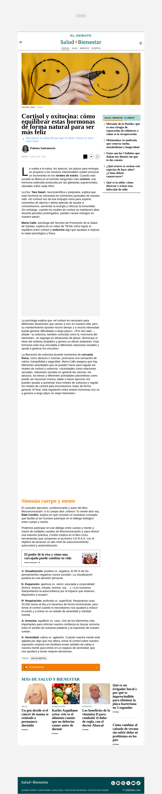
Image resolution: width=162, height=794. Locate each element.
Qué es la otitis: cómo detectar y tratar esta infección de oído (119, 186)
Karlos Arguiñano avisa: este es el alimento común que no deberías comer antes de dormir (65, 719)
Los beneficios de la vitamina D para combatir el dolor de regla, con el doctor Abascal (96, 717)
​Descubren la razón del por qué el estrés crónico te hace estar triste (60, 139)
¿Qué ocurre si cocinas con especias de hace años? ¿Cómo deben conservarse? (123, 171)
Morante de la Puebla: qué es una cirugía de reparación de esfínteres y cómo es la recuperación (123, 129)
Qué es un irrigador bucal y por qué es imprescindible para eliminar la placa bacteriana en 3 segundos (125, 696)
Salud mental (39, 658)
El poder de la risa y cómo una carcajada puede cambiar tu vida (47, 556)
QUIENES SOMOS (29, 790)
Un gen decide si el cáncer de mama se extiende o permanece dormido (35, 717)
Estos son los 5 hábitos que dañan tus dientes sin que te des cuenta (123, 157)
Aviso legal (58, 790)
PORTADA (65, 48)
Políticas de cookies (98, 790)
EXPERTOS (96, 48)
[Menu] (19, 38)
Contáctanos (44, 790)
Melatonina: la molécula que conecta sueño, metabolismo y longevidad (122, 143)
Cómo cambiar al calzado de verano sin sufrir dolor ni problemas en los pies (125, 732)
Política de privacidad (76, 790)
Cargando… (61, 446)
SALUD (74, 48)
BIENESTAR (84, 48)
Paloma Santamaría (42, 148)
